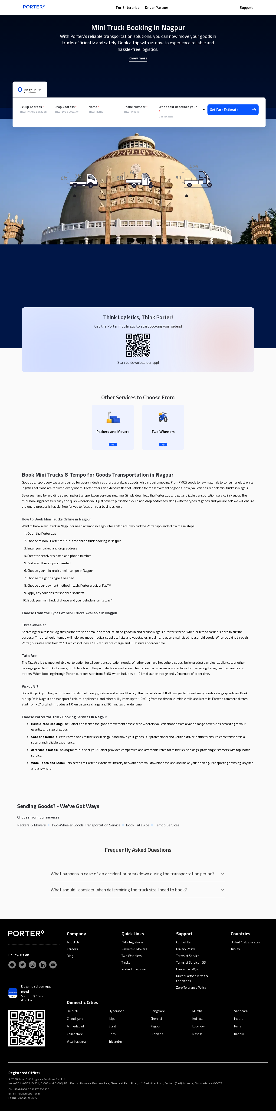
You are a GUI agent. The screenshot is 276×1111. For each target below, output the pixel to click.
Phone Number (136, 106)
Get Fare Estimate (233, 109)
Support (246, 7)
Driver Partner (156, 7)
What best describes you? (178, 109)
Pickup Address (32, 106)
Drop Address (66, 106)
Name (94, 106)
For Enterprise (127, 7)
